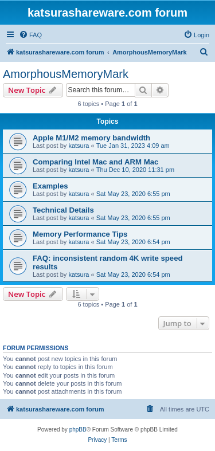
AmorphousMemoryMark (65, 74)
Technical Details (63, 210)
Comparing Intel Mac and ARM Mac (95, 162)
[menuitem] (30, 35)
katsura (78, 145)
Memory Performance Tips (80, 234)
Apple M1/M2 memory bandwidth (91, 138)
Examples (50, 186)
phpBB (78, 429)
